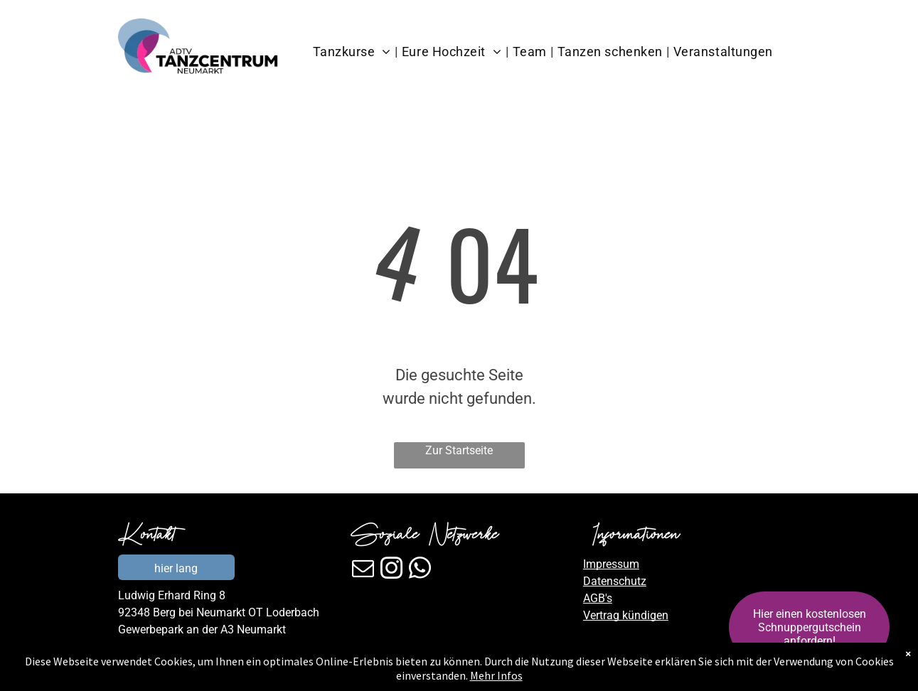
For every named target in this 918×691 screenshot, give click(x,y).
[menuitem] (353, 51)
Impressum (611, 564)
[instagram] (392, 570)
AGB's (597, 598)
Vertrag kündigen (625, 615)
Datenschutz (614, 581)
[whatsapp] (420, 570)
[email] (363, 570)
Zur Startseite (459, 450)
